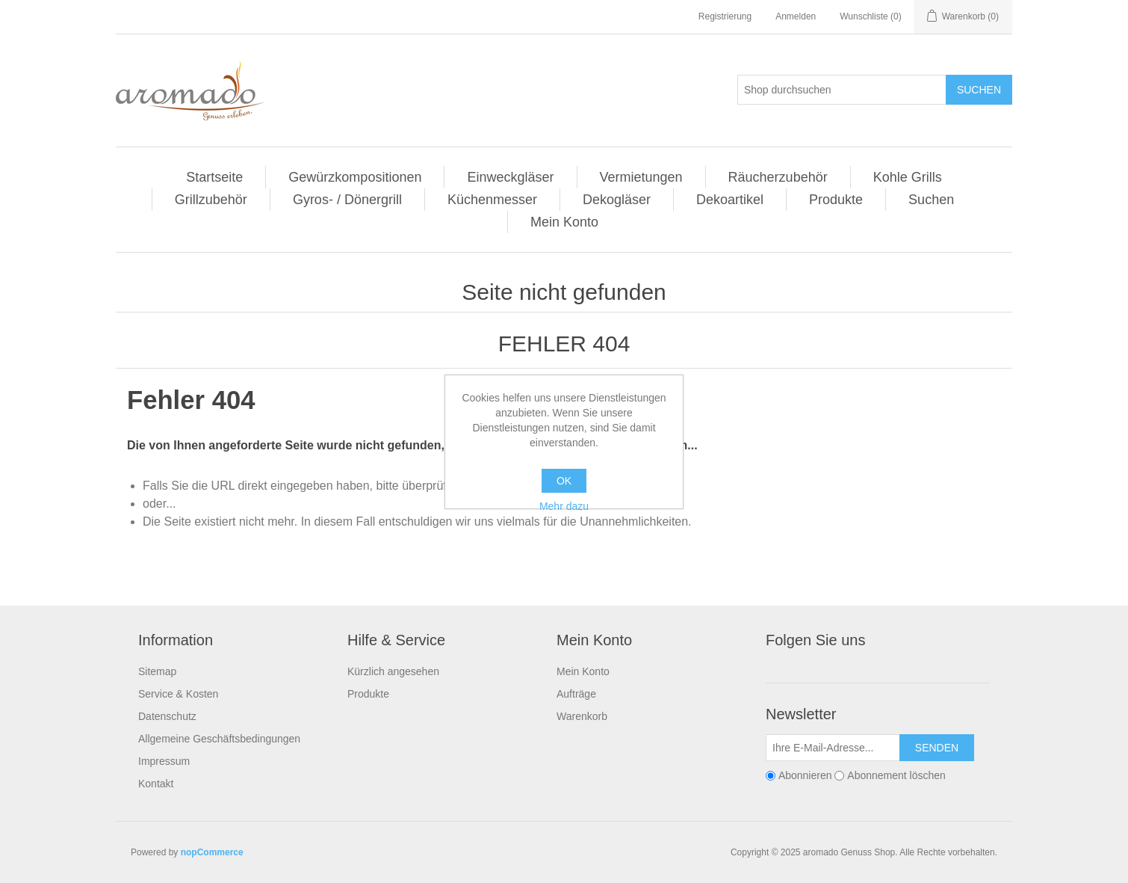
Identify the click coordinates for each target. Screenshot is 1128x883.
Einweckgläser (510, 177)
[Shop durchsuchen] (841, 90)
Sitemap (157, 671)
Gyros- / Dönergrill (347, 199)
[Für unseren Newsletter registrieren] (833, 747)
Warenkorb (582, 716)
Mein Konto (564, 222)
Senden (936, 748)
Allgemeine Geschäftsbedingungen (219, 739)
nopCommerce (212, 852)
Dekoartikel (729, 199)
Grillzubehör (211, 199)
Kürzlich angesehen (393, 671)
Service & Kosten (178, 694)
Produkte (836, 199)
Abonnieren (805, 775)
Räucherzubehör (778, 177)
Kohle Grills (907, 177)
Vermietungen (641, 177)
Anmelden (795, 16)
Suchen (979, 90)
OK (564, 481)
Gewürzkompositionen (354, 177)
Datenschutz (167, 716)
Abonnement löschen (896, 775)
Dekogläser (617, 199)
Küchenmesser (492, 199)
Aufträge (576, 694)
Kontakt (155, 784)
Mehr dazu (564, 506)
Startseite (214, 177)
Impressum (164, 761)
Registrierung (725, 16)
